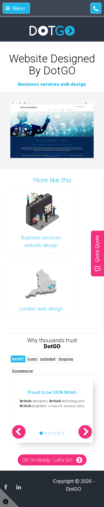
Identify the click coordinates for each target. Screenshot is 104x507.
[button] (19, 432)
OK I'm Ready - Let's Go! (47, 460)
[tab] (18, 359)
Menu (15, 8)
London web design (41, 309)
